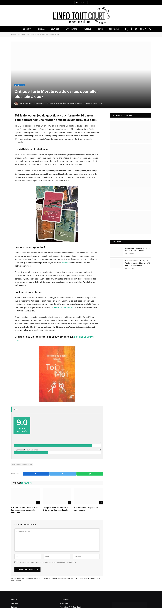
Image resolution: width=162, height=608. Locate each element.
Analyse (14, 599)
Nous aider (81, 2)
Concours (116, 241)
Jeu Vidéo (55, 29)
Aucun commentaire (54, 103)
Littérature (71, 29)
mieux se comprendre (63, 307)
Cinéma (41, 29)
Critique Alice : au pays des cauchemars (86, 508)
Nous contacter (65, 603)
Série (100, 29)
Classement (15, 603)
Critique (14, 607)
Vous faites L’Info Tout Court (70, 607)
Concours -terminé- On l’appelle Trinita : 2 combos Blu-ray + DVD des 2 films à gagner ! (137, 263)
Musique (87, 29)
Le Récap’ (27, 29)
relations (66, 262)
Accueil (13, 34)
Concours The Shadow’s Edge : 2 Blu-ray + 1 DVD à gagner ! (137, 249)
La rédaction (64, 599)
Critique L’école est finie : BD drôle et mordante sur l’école (55, 508)
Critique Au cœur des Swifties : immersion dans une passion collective (25, 510)
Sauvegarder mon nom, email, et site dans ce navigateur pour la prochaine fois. (46, 562)
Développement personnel (22, 464)
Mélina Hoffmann (25, 103)
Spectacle (114, 29)
